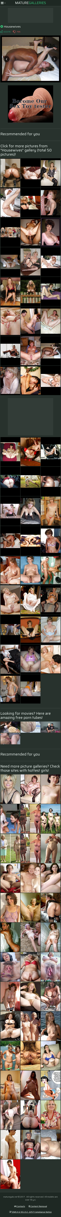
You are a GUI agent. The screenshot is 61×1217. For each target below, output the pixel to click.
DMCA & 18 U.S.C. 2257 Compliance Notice (30, 1212)
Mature (30, 3)
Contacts (19, 1206)
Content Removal (38, 1206)
